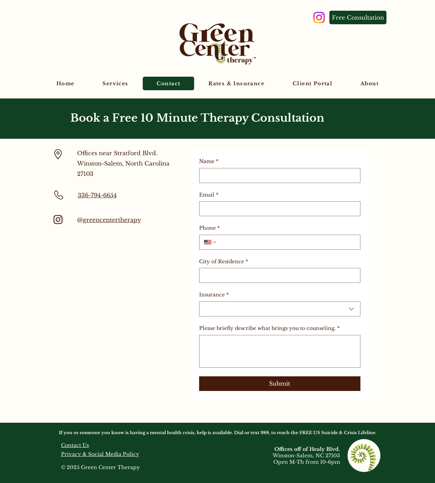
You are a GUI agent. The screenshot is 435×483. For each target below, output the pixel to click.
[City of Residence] (277, 275)
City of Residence (223, 261)
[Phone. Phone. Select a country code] (210, 242)
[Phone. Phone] (286, 242)
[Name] (277, 175)
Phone (209, 228)
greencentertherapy (112, 219)
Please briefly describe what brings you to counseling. (269, 328)
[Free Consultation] (357, 17)
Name (208, 161)
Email (208, 195)
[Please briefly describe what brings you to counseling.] (279, 351)
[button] (115, 83)
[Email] (277, 209)
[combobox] (279, 308)
